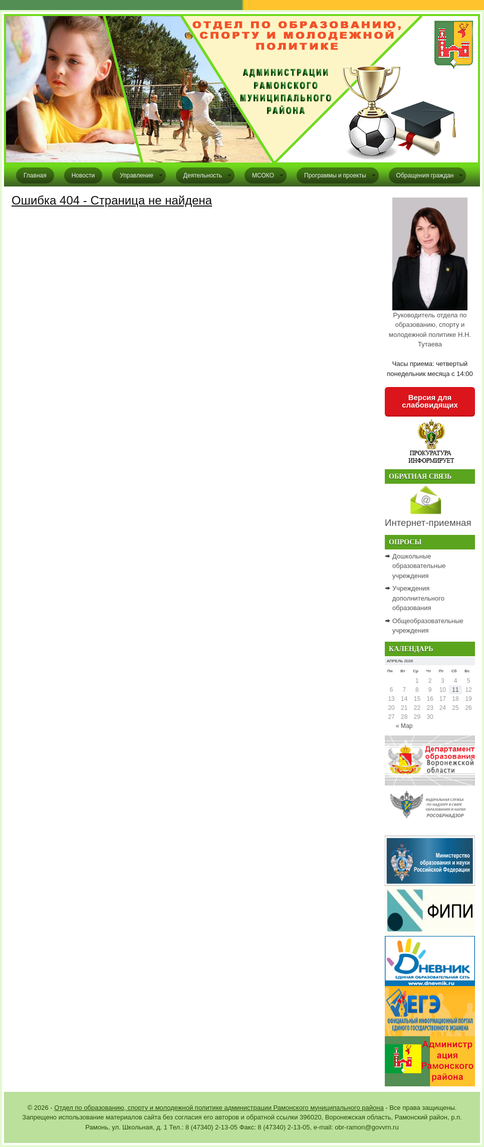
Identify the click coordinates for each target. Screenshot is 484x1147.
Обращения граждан (425, 175)
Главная (35, 175)
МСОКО (263, 175)
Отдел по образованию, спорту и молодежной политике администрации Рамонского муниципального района (218, 1107)
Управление (136, 175)
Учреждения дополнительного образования (418, 598)
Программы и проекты (335, 175)
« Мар (404, 725)
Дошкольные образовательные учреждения (418, 566)
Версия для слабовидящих (430, 401)
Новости (83, 175)
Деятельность (202, 175)
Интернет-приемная (428, 522)
